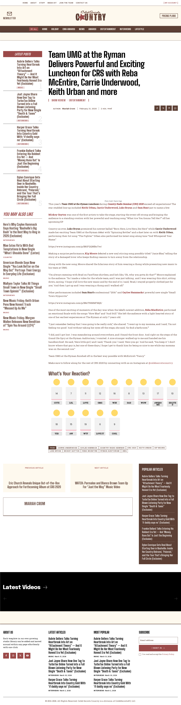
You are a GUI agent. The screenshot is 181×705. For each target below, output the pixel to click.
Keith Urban (89, 207)
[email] (158, 640)
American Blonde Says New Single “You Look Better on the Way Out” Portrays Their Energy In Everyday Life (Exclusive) (22, 268)
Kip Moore (160, 448)
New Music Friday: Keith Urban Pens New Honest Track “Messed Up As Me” (21, 304)
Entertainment (77, 100)
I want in (158, 648)
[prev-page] (5, 599)
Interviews (23, 121)
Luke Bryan (125, 207)
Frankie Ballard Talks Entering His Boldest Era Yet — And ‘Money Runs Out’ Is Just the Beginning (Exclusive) (29, 158)
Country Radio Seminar (112, 448)
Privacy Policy (168, 654)
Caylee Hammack (88, 448)
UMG (124, 451)
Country (7, 257)
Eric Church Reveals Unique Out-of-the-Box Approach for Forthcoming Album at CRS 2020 (34, 485)
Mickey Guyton (72, 451)
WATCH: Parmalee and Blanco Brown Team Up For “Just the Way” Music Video (101, 485)
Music (20, 88)
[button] (148, 29)
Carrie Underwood (107, 207)
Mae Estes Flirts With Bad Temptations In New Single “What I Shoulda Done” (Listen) (21, 249)
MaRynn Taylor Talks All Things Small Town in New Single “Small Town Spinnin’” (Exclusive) (22, 287)
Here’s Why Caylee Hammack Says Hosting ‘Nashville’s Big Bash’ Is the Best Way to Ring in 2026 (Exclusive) (21, 230)
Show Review (59, 100)
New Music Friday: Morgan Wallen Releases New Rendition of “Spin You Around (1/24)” (21, 321)
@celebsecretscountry (160, 362)
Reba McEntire (90, 451)
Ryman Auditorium (110, 451)
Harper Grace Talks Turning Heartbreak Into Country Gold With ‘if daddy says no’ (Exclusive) (28, 134)
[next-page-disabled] (176, 599)
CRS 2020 (131, 448)
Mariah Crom (68, 109)
